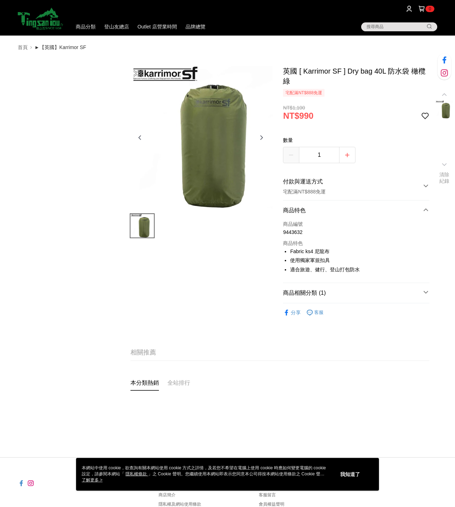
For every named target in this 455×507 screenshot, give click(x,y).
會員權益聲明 (271, 504)
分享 (292, 312)
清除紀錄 (444, 178)
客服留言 (267, 494)
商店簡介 (167, 494)
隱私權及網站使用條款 (180, 504)
